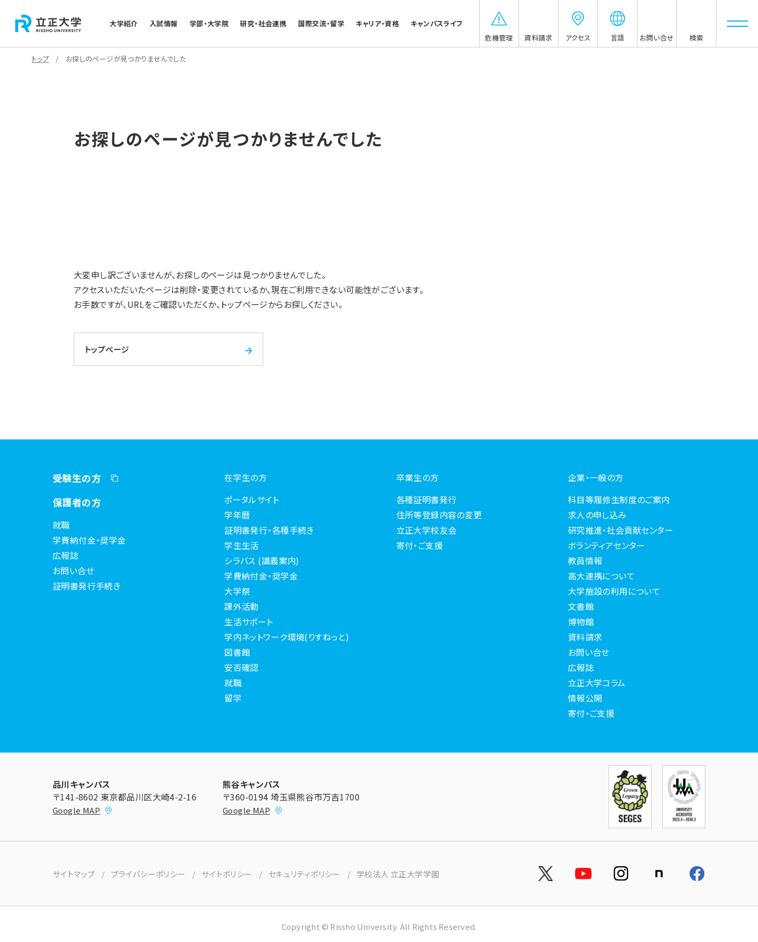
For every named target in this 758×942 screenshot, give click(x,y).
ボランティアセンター (606, 545)
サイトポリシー (227, 873)
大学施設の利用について (614, 591)
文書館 (581, 606)
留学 (233, 698)
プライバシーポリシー (148, 873)
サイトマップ (74, 873)
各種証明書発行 (426, 499)
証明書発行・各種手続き (269, 530)
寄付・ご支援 (419, 545)
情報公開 (585, 698)
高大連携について (601, 575)
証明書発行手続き (87, 585)
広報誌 (65, 555)
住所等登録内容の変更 (439, 514)
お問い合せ (73, 570)
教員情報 (585, 560)
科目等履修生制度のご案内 (619, 499)
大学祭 (237, 591)
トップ (40, 59)
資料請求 (585, 636)
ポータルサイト (251, 499)
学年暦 (237, 514)
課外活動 (241, 606)
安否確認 (241, 667)
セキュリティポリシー (304, 873)
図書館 (237, 652)
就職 (61, 524)
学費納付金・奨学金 (89, 540)
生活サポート (248, 621)
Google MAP (83, 810)
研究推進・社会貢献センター (620, 530)
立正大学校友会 (426, 530)
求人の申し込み (597, 514)
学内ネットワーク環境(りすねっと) (286, 636)
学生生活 (241, 545)
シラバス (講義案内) (262, 560)
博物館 (581, 621)
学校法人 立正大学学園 (398, 873)
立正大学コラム (597, 682)
